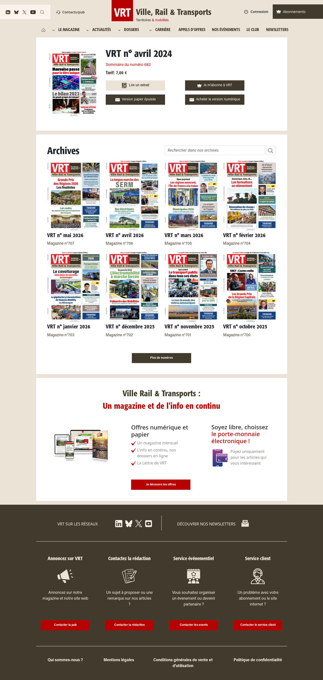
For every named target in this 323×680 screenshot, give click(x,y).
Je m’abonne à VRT (214, 85)
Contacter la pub (65, 625)
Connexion (256, 11)
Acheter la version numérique (214, 99)
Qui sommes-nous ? (65, 660)
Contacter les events (194, 625)
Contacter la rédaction (129, 625)
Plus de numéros (161, 357)
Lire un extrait (135, 85)
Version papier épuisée (135, 99)
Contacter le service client (258, 625)
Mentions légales (119, 660)
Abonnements (291, 11)
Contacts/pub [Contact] (70, 12)
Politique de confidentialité (258, 660)
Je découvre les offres (161, 484)
